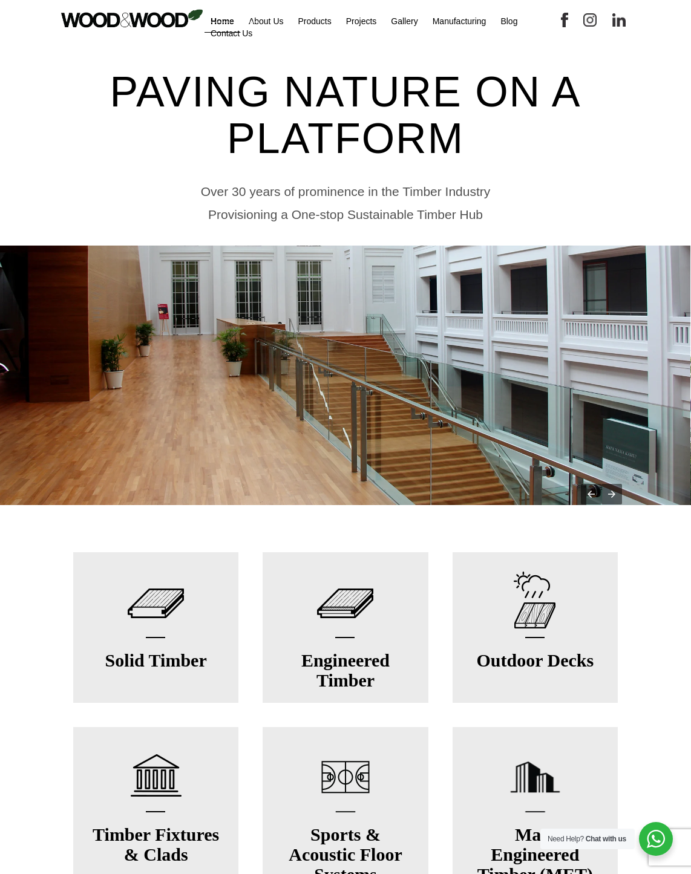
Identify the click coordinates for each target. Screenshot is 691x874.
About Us (266, 21)
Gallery (404, 21)
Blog (508, 21)
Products (315, 21)
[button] (591, 494)
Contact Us (231, 33)
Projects (361, 21)
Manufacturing (459, 21)
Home (222, 21)
